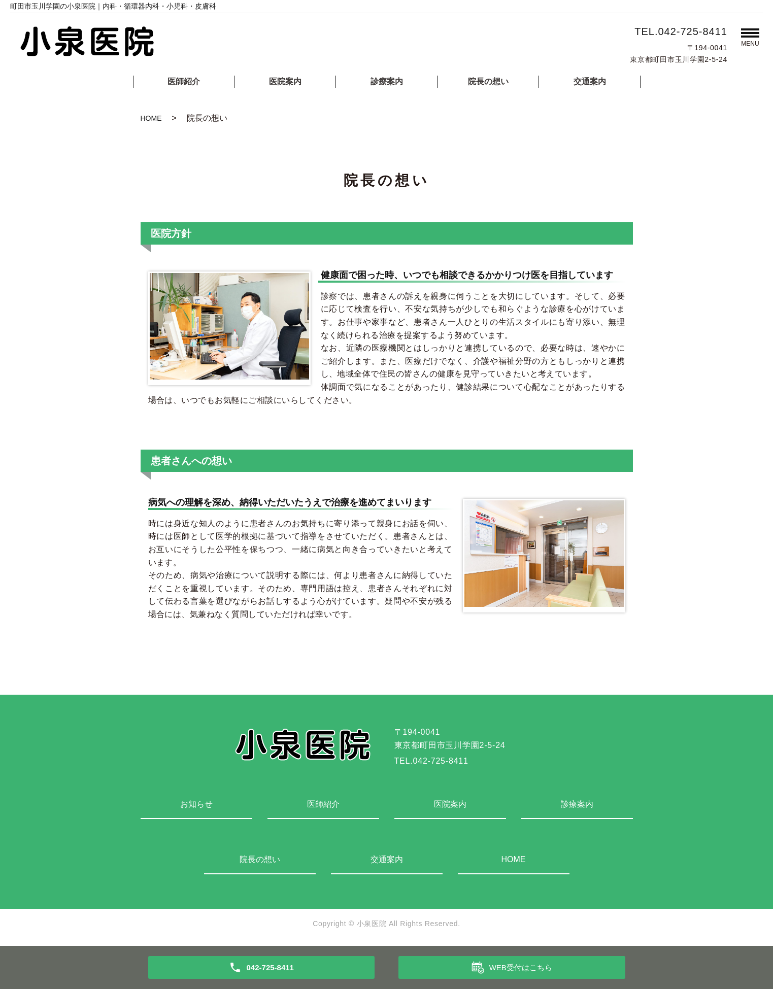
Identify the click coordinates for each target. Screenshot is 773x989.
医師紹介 (183, 81)
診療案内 (387, 81)
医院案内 (285, 81)
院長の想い (488, 81)
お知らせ (196, 804)
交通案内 (590, 81)
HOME (151, 118)
